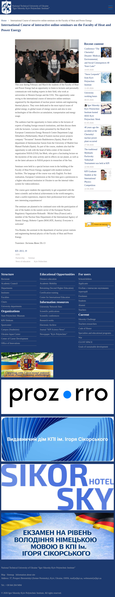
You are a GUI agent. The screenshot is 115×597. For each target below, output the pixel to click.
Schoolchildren (85, 279)
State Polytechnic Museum (13, 316)
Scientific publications (49, 311)
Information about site (25, 575)
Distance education (48, 279)
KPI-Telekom (7, 320)
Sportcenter (6, 325)
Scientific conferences (49, 316)
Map (3, 575)
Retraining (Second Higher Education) (56, 288)
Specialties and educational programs (94, 333)
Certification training (49, 292)
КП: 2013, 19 (21, 251)
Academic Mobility (48, 283)
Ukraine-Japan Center (10, 334)
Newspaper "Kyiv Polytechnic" (53, 334)
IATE (18, 255)
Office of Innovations (10, 343)
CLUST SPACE (85, 342)
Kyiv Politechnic (40, 261)
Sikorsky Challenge (87, 319)
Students (82, 301)
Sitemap (10, 575)
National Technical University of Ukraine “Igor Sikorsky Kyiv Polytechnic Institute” (31, 7)
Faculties (5, 297)
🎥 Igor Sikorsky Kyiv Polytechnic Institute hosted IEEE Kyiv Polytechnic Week (92, 112)
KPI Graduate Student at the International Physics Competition (90, 178)
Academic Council (9, 283)
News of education (23, 261)
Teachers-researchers (87, 324)
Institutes (5, 292)
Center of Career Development (14, 338)
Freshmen (82, 296)
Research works (47, 320)
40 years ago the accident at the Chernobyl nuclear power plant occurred (91, 134)
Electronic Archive (48, 325)
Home (4, 20)
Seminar (31, 258)
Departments (6, 288)
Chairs (4, 302)
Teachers (82, 310)
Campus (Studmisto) (10, 329)
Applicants (83, 283)
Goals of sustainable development (93, 347)
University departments (11, 306)
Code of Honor (85, 328)
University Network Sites (51, 307)
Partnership (20, 258)
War (80, 337)
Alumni (81, 305)
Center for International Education (55, 297)
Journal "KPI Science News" (52, 329)
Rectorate (5, 279)
